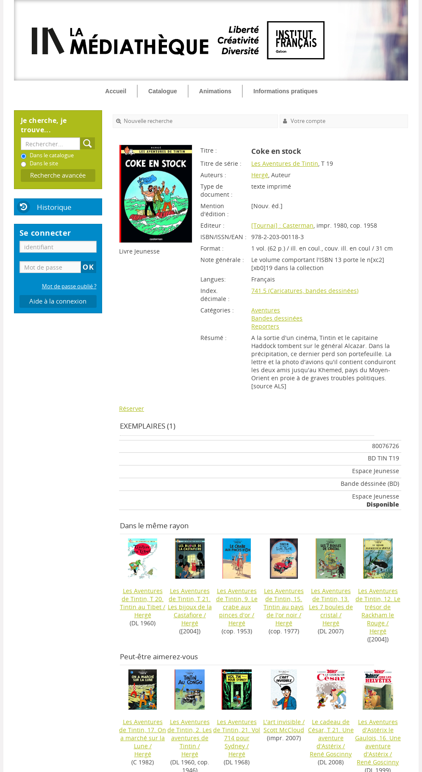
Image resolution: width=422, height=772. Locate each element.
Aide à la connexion (57, 301)
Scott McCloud (284, 730)
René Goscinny (331, 754)
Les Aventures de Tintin (284, 163)
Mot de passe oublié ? (69, 286)
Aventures (265, 310)
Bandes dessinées (277, 318)
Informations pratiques (285, 91)
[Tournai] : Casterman (282, 225)
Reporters (265, 326)
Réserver (131, 408)
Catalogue (162, 91)
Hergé (259, 175)
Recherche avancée (58, 175)
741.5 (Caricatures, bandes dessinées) (304, 291)
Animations (215, 91)
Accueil (115, 91)
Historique (54, 207)
